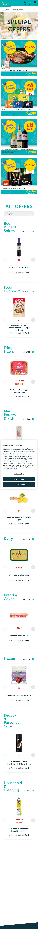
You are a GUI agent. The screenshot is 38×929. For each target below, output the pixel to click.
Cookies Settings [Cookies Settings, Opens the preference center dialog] (19, 474)
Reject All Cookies (19, 479)
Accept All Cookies (19, 484)
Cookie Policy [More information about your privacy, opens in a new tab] (13, 468)
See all (26, 231)
